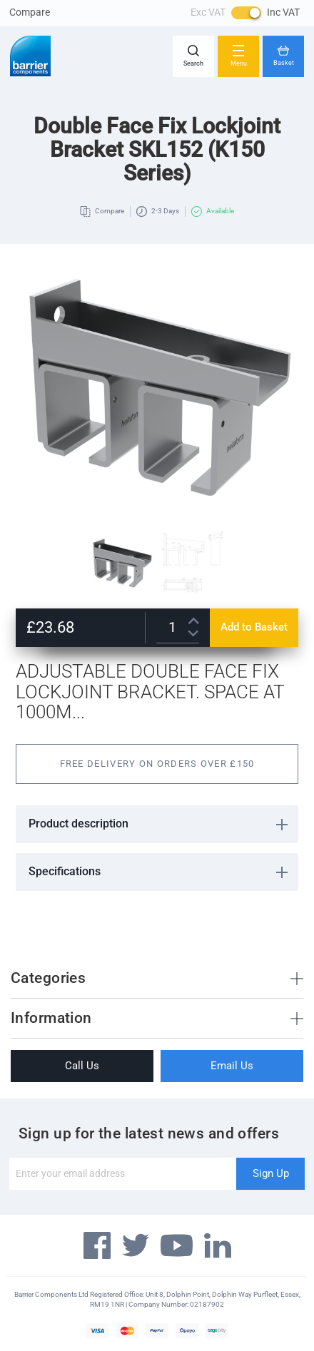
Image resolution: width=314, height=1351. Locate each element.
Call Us (82, 1065)
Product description (78, 823)
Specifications (65, 871)
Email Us (232, 1065)
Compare (29, 12)
